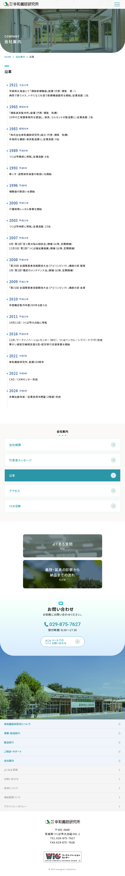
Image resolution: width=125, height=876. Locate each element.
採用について (11, 788)
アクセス (14, 491)
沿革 (12, 475)
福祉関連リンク (12, 797)
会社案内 (20, 56)
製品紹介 (9, 742)
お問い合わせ (11, 779)
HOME (7, 56)
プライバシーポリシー (15, 806)
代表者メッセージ (20, 460)
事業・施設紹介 (12, 733)
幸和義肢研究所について (17, 724)
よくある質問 (11, 769)
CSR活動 (15, 506)
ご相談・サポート (12, 751)
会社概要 (15, 445)
